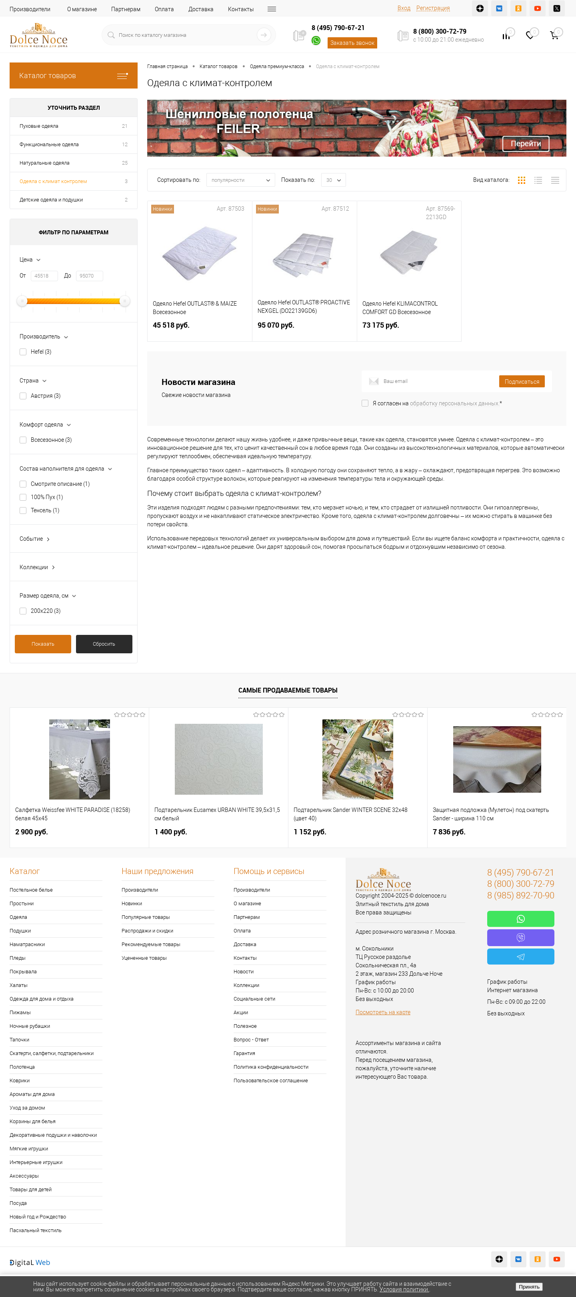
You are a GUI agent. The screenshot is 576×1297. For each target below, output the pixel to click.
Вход (404, 8)
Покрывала (23, 972)
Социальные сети (254, 999)
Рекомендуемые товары (151, 944)
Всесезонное (51, 440)
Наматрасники (27, 944)
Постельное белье (31, 890)
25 (125, 163)
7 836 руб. (449, 832)
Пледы (18, 958)
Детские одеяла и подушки (51, 200)
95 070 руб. (305, 330)
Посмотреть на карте (383, 1012)
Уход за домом (27, 1108)
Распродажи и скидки (147, 931)
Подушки (20, 931)
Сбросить (104, 644)
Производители (30, 9)
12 (125, 144)
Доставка (201, 9)
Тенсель (45, 510)
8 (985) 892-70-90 (520, 895)
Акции (241, 1012)
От (23, 275)
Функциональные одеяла (49, 144)
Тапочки (19, 1040)
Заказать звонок (352, 43)
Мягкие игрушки (29, 1149)
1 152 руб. (310, 832)
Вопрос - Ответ (251, 1040)
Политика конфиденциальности (271, 1067)
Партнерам (125, 9)
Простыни (22, 903)
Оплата (164, 9)
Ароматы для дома (32, 1094)
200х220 (46, 611)
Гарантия (244, 1053)
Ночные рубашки (30, 1026)
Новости (244, 972)
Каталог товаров (73, 75)
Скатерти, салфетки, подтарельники (52, 1053)
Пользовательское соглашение (271, 1080)
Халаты (19, 985)
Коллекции (246, 985)
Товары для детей (31, 1189)
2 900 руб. (31, 832)
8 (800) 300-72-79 (439, 31)
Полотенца (22, 1067)
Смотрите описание (60, 484)
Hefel (41, 351)
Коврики (20, 1080)
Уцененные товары (144, 958)
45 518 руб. (200, 330)
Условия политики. (404, 1289)
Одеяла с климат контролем (53, 181)
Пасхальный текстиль (36, 1230)
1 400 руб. (170, 832)
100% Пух (47, 497)
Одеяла (18, 917)
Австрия (46, 396)
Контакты (241, 9)
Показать (43, 644)
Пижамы (20, 1012)
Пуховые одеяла (39, 126)
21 (125, 126)
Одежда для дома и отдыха (42, 999)
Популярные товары (146, 917)
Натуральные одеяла (45, 163)
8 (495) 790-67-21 (338, 27)
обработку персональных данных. (455, 403)
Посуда (18, 1203)
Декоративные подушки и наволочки (53, 1135)
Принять (529, 1287)
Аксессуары (24, 1176)
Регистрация (433, 8)
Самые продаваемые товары (288, 690)
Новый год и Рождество (38, 1217)
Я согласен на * (437, 403)
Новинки (132, 903)
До (67, 275)
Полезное (245, 1026)
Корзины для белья (33, 1121)
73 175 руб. (409, 330)
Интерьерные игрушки (36, 1162)
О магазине (82, 9)
